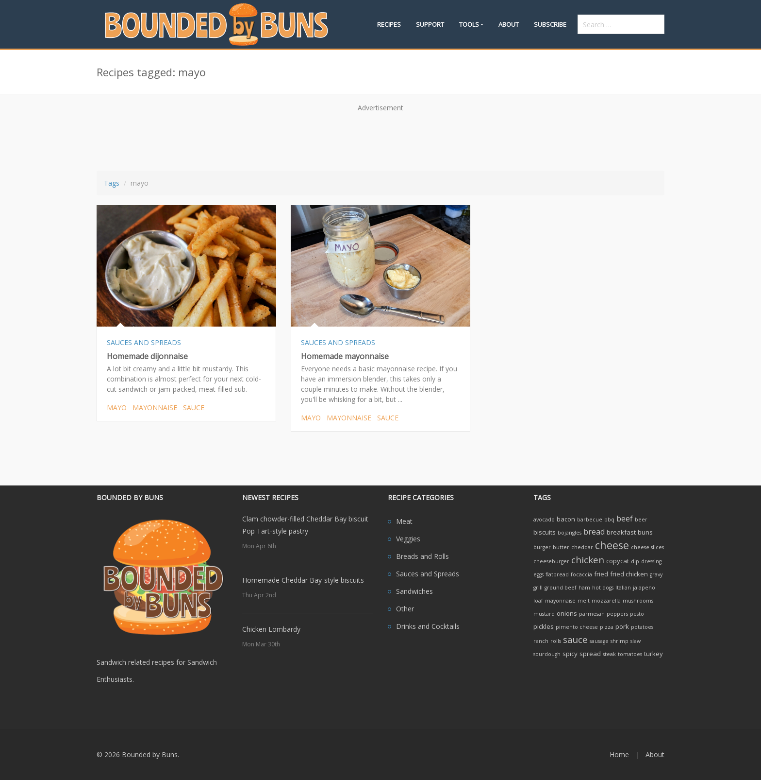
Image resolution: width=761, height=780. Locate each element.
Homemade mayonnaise (345, 356)
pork (622, 626)
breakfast (621, 532)
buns (645, 532)
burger (542, 547)
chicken (587, 560)
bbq (609, 519)
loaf (538, 600)
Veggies (408, 538)
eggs (538, 574)
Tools (469, 24)
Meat (404, 521)
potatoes (642, 627)
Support (430, 24)
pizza (606, 627)
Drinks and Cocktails (428, 626)
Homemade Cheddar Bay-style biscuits (303, 580)
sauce (193, 407)
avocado (544, 519)
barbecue (589, 519)
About (508, 24)
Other (405, 608)
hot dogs (602, 587)
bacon (566, 519)
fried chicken (629, 574)
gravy (656, 574)
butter (561, 547)
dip (635, 561)
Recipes (389, 24)
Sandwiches (414, 591)
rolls (555, 641)
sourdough (547, 654)
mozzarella (606, 600)
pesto (637, 613)
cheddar (582, 547)
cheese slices (647, 547)
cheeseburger (551, 561)
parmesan (592, 613)
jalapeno (644, 587)
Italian (623, 587)
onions (567, 613)
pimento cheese (577, 627)
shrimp (620, 641)
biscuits (544, 532)
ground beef (561, 587)
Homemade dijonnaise (147, 356)
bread (594, 531)
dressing (651, 561)
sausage (599, 641)
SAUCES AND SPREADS (144, 342)
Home (619, 754)
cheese (612, 545)
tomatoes (630, 654)
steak (609, 654)
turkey (653, 653)
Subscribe (550, 24)
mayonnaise (154, 407)
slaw (635, 641)
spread (590, 653)
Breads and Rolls (422, 556)
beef (624, 518)
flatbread (557, 574)
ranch (540, 641)
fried (601, 574)
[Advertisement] (380, 138)
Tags (111, 183)
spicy (570, 653)
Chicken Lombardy (271, 629)
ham (584, 587)
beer (641, 519)
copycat (617, 560)
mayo (117, 407)
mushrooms (638, 600)
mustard (544, 613)
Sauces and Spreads (427, 573)
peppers (617, 613)
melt (584, 600)
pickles (543, 626)
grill (538, 587)
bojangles (569, 532)
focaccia (581, 574)
